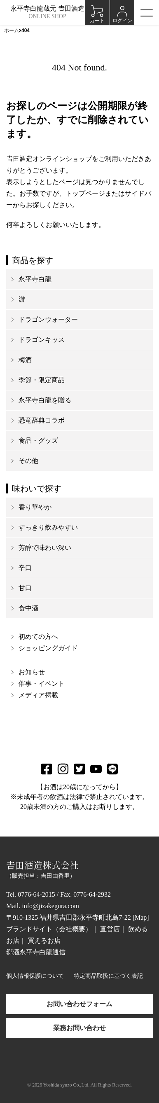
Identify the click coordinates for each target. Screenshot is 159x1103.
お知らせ (32, 671)
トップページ (85, 193)
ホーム (11, 30)
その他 (28, 460)
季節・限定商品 (42, 379)
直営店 (110, 928)
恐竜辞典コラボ (42, 420)
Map (141, 917)
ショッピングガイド (48, 648)
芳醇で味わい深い (45, 547)
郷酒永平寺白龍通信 (35, 952)
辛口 (25, 567)
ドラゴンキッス (42, 339)
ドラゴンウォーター (48, 319)
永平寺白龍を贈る (45, 400)
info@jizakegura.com (50, 905)
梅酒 (25, 359)
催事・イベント (42, 683)
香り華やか (35, 507)
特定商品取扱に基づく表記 (108, 976)
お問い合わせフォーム (79, 1003)
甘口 (25, 587)
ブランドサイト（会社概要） (49, 928)
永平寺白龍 (35, 279)
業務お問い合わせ (79, 1027)
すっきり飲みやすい (48, 527)
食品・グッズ (38, 440)
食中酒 (28, 608)
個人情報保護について (35, 976)
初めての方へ (38, 636)
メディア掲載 (38, 695)
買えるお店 (44, 940)
